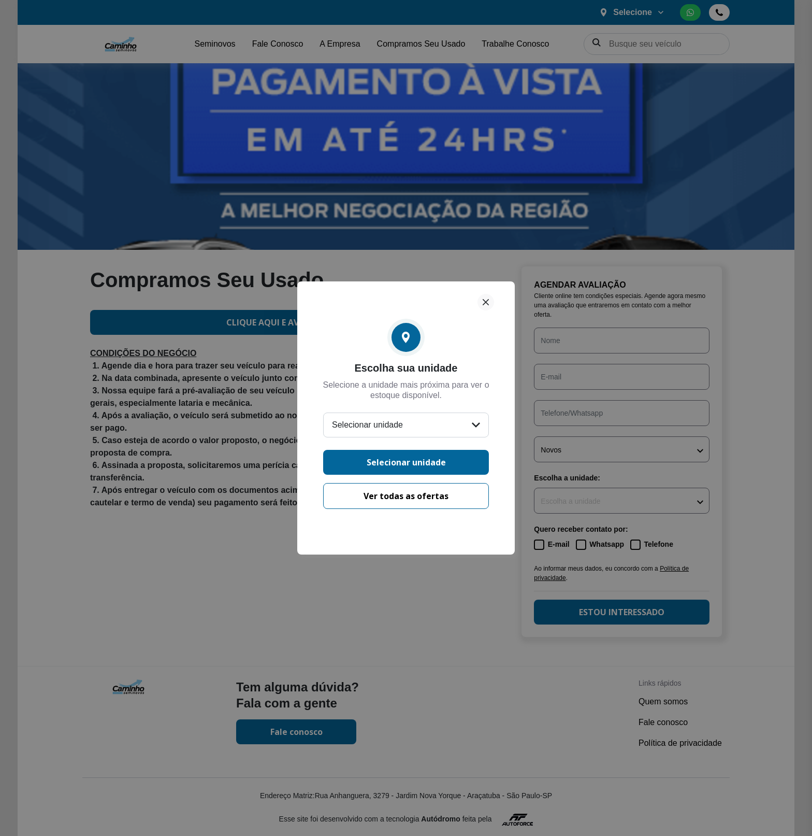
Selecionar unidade (406, 462)
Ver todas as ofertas (406, 496)
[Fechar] (485, 302)
